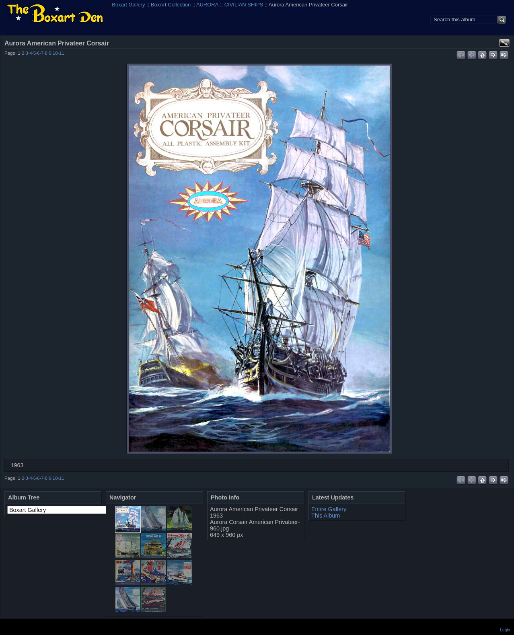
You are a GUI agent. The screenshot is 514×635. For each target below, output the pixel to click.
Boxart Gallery (128, 5)
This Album (325, 515)
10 (55, 53)
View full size (504, 43)
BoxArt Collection (171, 5)
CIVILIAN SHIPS (243, 5)
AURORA (207, 5)
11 (61, 53)
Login (505, 630)
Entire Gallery (328, 509)
